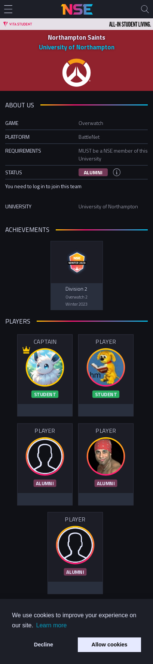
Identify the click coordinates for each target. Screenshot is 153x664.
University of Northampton (76, 47)
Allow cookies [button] (110, 645)
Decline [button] (43, 645)
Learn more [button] (51, 625)
